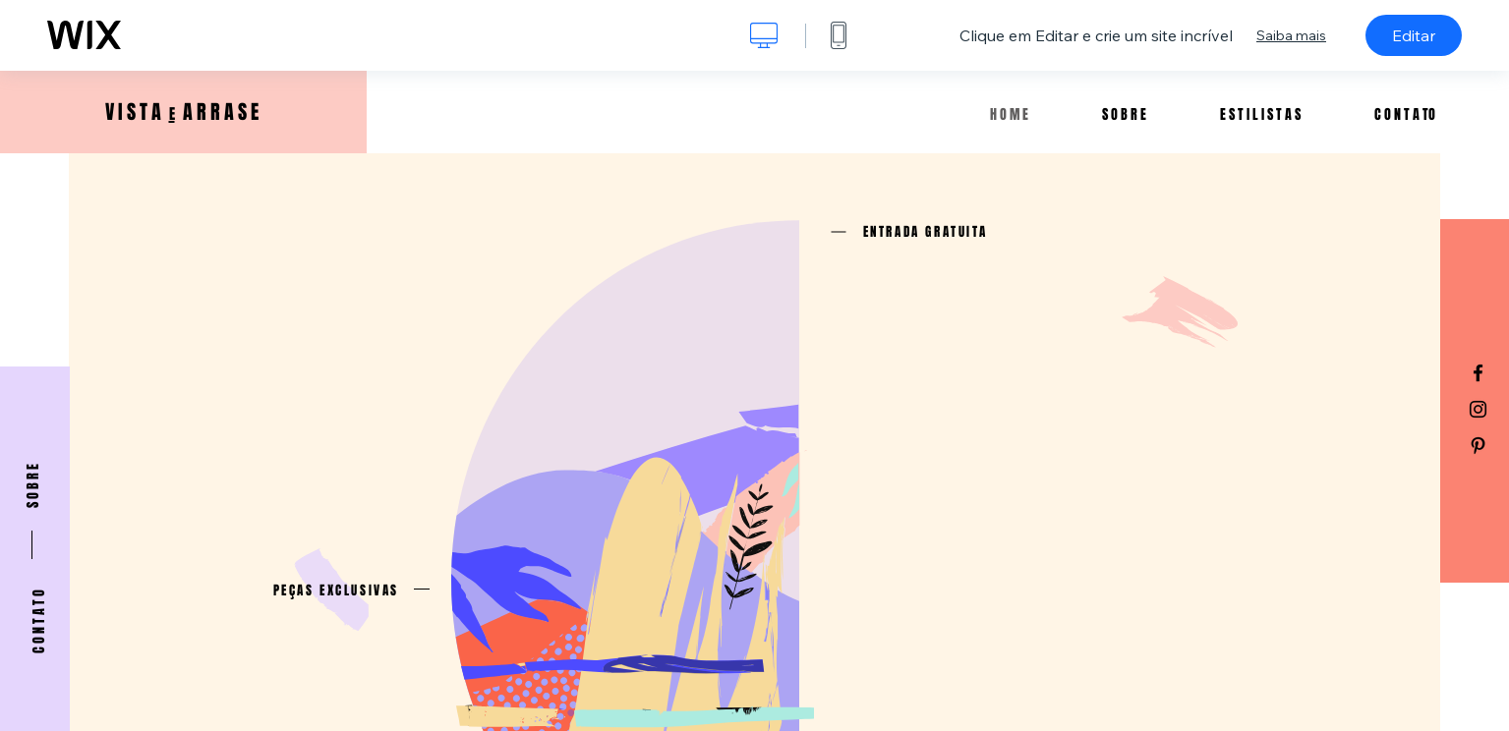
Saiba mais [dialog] (1291, 35)
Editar (1413, 35)
